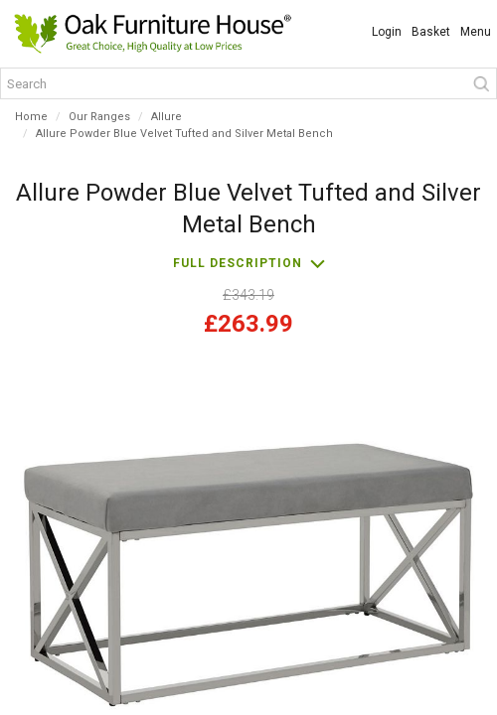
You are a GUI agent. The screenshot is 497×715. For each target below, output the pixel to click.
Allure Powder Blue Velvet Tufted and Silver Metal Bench (184, 133)
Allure (166, 116)
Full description (237, 263)
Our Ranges (99, 116)
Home (31, 116)
